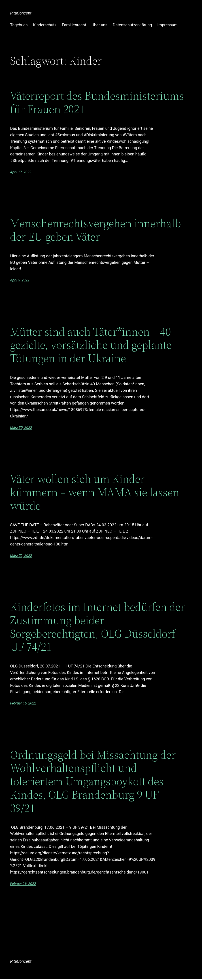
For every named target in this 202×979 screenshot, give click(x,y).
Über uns (99, 25)
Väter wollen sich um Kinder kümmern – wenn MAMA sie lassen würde (94, 492)
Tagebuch (19, 25)
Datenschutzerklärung (132, 25)
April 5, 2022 (19, 280)
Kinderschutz (45, 25)
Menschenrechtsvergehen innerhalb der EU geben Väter (95, 230)
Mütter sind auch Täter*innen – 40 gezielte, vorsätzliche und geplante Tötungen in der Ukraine (91, 345)
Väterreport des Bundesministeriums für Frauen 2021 (97, 102)
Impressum (167, 25)
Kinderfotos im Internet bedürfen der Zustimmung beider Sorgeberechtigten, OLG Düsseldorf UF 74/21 (97, 626)
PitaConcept (20, 13)
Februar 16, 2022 (23, 703)
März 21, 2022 (21, 556)
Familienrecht (74, 25)
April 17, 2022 (20, 172)
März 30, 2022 (21, 427)
